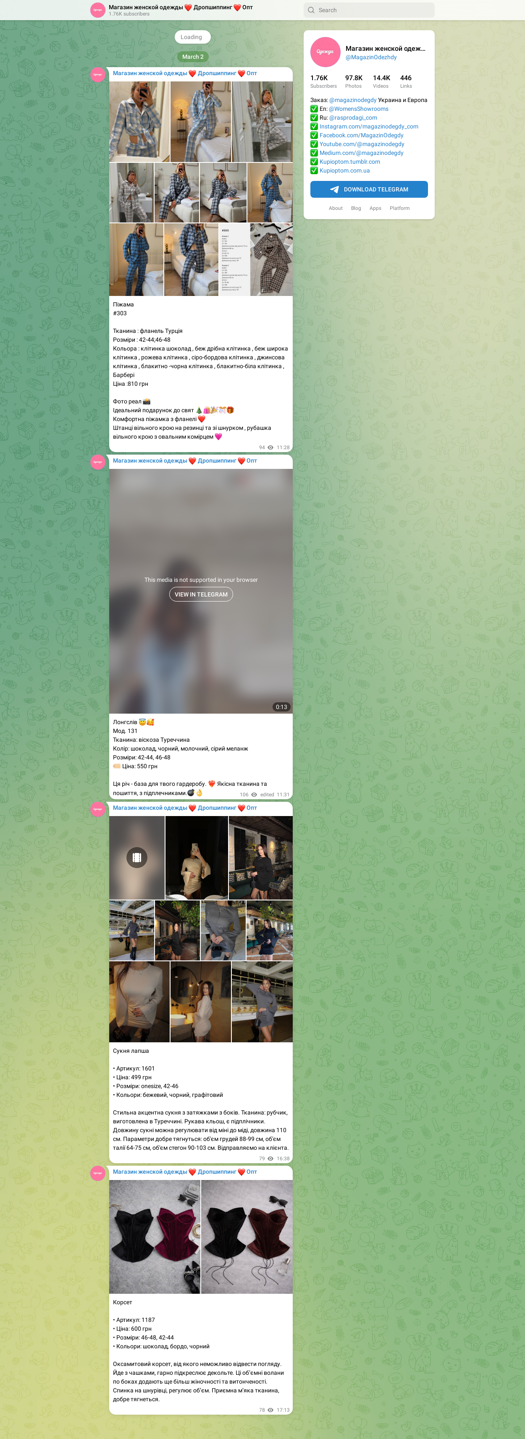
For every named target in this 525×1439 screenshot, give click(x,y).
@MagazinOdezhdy (371, 57)
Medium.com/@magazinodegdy (362, 152)
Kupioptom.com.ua (345, 170)
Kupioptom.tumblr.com (350, 161)
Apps (375, 208)
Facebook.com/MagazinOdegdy (362, 135)
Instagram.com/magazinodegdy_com (369, 126)
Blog (356, 208)
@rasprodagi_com (353, 117)
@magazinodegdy (353, 100)
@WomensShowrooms (358, 108)
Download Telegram (369, 190)
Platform (400, 208)
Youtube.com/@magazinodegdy (362, 144)
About (336, 208)
